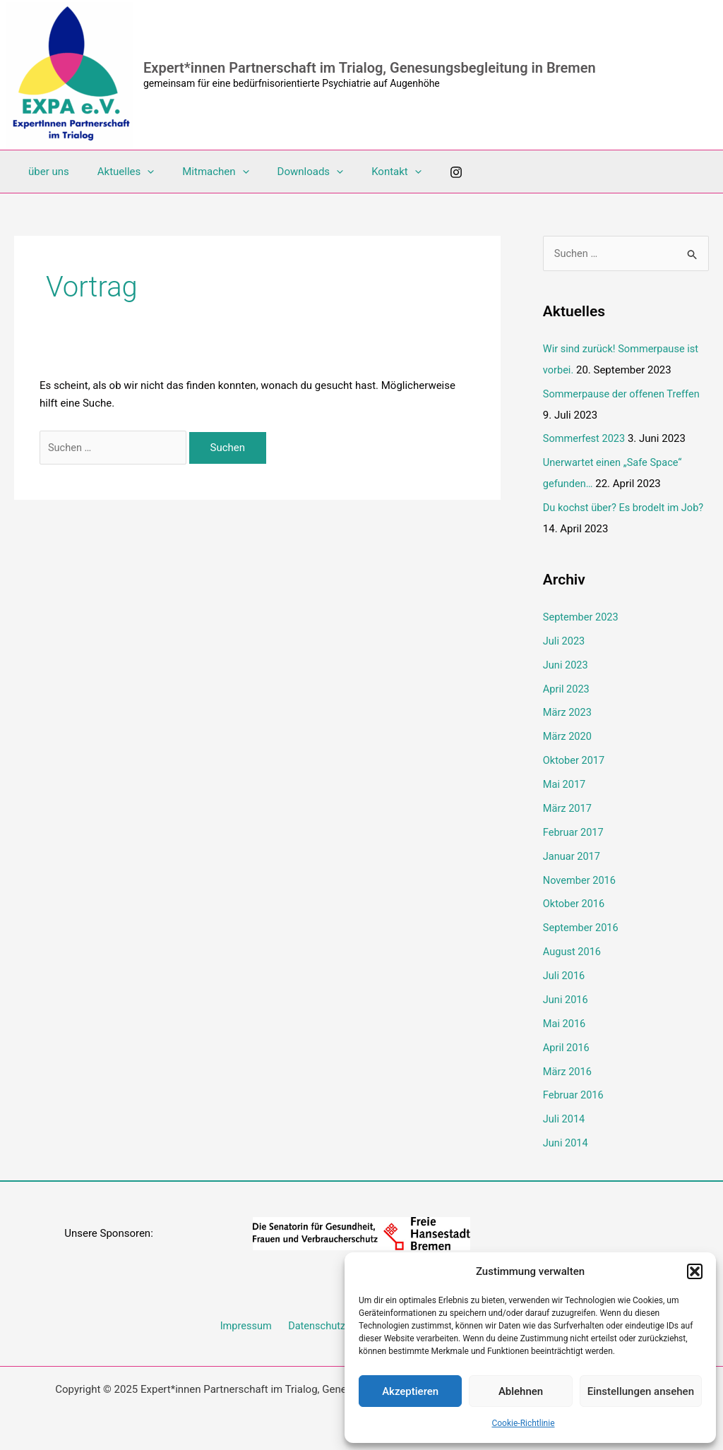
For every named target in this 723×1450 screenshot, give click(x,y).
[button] (695, 1271)
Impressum (248, 1323)
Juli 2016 (564, 974)
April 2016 (567, 1045)
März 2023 (568, 712)
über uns (45, 171)
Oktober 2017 (575, 759)
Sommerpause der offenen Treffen (624, 394)
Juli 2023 (564, 641)
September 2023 (582, 617)
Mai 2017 (565, 783)
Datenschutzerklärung (337, 1323)
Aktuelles (115, 171)
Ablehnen (520, 1391)
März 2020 (568, 736)
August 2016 (573, 950)
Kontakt (365, 171)
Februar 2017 (574, 831)
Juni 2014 (566, 1140)
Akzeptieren (410, 1391)
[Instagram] (420, 172)
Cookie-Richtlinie (522, 1423)
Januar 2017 (572, 855)
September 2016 (582, 927)
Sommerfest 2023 (585, 439)
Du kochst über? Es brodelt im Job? (625, 507)
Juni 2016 (566, 998)
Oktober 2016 (575, 903)
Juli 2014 (564, 1117)
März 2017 (568, 807)
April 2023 (567, 688)
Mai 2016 (565, 1022)
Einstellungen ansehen (640, 1391)
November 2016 (580, 879)
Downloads (286, 171)
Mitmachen (198, 171)
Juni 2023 (566, 664)
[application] (136, 171)
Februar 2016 (574, 1093)
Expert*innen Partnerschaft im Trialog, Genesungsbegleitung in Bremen (369, 67)
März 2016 (568, 1069)
